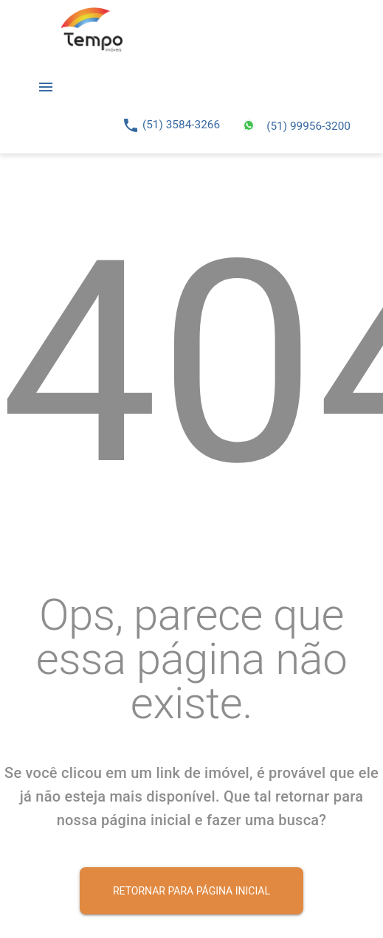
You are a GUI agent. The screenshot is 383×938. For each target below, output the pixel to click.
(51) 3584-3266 (181, 124)
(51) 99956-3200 (308, 126)
